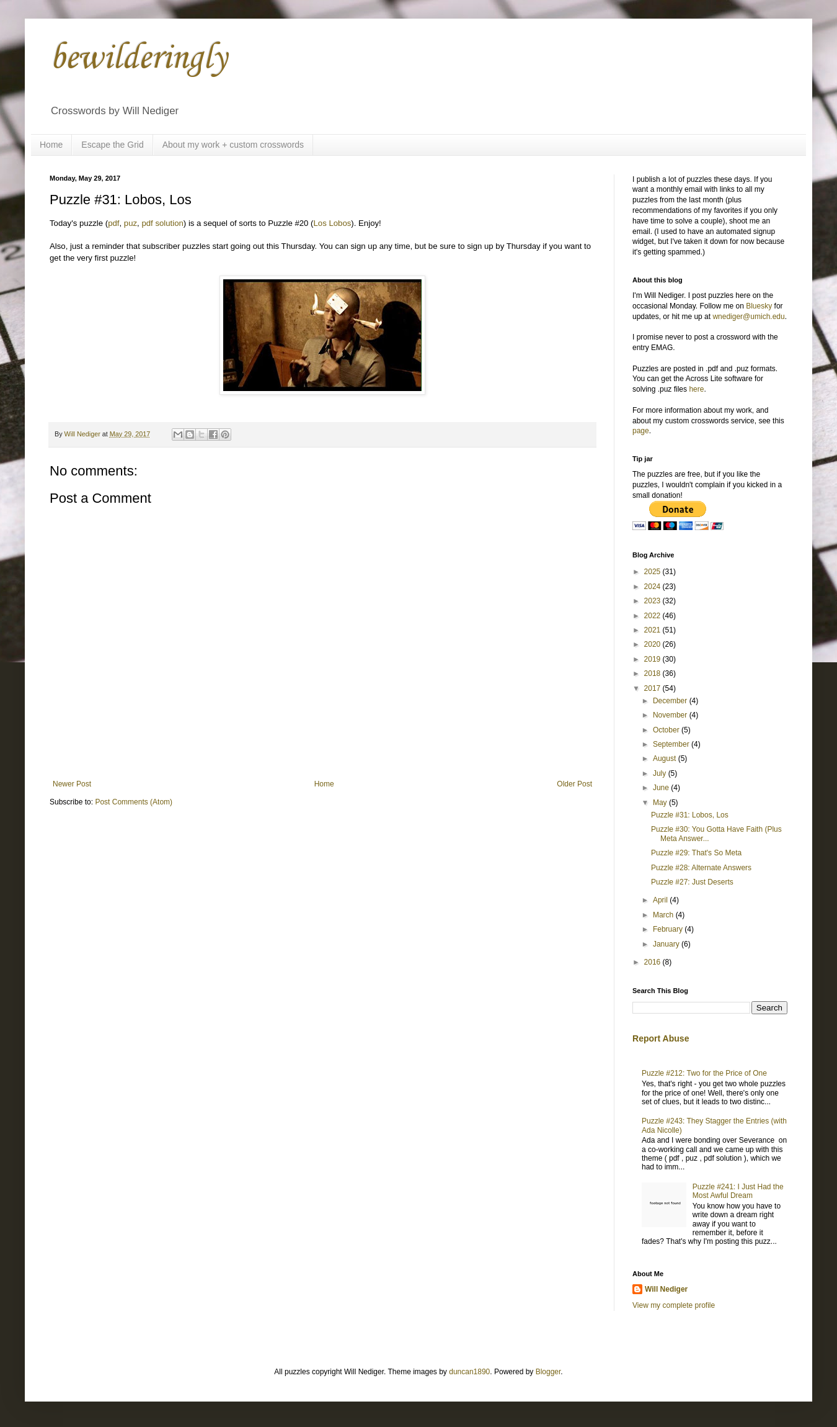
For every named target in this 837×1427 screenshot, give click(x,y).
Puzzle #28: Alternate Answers (701, 867)
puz (130, 223)
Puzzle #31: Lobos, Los (689, 815)
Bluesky (759, 306)
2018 (653, 673)
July (660, 773)
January (667, 944)
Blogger (548, 1371)
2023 (653, 600)
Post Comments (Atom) (133, 802)
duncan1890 (469, 1371)
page (640, 430)
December (671, 700)
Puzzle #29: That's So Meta (696, 853)
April (661, 900)
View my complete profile (673, 1305)
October (667, 730)
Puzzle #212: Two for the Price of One (704, 1073)
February (668, 929)
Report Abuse (660, 1038)
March (664, 915)
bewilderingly (138, 58)
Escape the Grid (112, 145)
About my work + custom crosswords (233, 145)
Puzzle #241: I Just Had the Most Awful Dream (738, 1191)
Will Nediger (666, 1289)
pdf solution (162, 223)
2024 (653, 586)
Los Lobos (333, 223)
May (661, 802)
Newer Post (72, 784)
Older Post (574, 784)
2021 (653, 630)
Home (51, 145)
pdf (113, 223)
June (662, 787)
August (665, 758)
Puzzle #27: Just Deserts (692, 882)
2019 (653, 659)
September (672, 744)
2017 (653, 688)
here (696, 389)
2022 (653, 615)
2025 (653, 571)
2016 (653, 962)
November (671, 715)
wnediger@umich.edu (748, 316)
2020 (653, 644)
